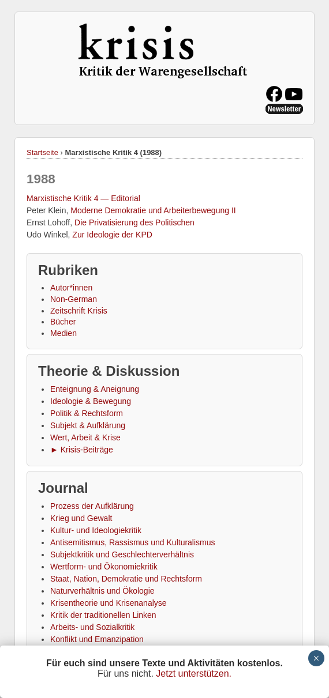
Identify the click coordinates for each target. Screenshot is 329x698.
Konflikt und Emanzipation (97, 639)
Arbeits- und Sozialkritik (92, 627)
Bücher (63, 321)
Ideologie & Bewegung (90, 401)
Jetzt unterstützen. (193, 673)
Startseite (42, 152)
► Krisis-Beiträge (81, 449)
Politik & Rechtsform (86, 413)
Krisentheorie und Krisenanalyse (108, 603)
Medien (63, 333)
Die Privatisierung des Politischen (134, 222)
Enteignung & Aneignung (94, 389)
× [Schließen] (316, 658)
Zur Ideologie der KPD (112, 234)
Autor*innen (71, 287)
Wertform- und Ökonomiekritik (104, 566)
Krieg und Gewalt (81, 518)
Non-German (73, 299)
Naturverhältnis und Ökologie (102, 590)
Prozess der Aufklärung (92, 506)
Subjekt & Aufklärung (87, 425)
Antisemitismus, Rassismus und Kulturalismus (132, 542)
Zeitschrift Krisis (78, 310)
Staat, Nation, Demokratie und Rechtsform (126, 578)
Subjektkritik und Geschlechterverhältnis (122, 554)
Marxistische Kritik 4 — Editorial (83, 198)
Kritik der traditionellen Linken (103, 615)
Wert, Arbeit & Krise (85, 437)
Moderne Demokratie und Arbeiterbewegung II (152, 210)
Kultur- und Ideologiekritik (95, 530)
